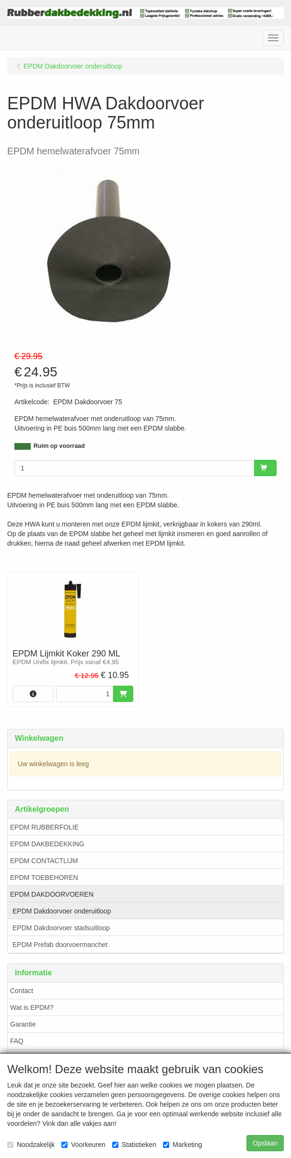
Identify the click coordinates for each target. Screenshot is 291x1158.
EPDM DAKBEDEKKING (47, 844)
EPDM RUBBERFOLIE (44, 827)
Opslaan (265, 1143)
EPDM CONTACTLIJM (44, 861)
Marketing (182, 1144)
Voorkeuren (83, 1144)
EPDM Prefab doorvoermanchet (59, 944)
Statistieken (134, 1144)
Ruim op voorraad (59, 446)
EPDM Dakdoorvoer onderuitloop (61, 911)
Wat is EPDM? (32, 1007)
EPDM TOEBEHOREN (44, 877)
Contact (21, 990)
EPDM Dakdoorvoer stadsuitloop (61, 928)
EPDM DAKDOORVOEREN (51, 894)
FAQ (16, 1041)
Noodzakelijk (31, 1144)
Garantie (23, 1024)
